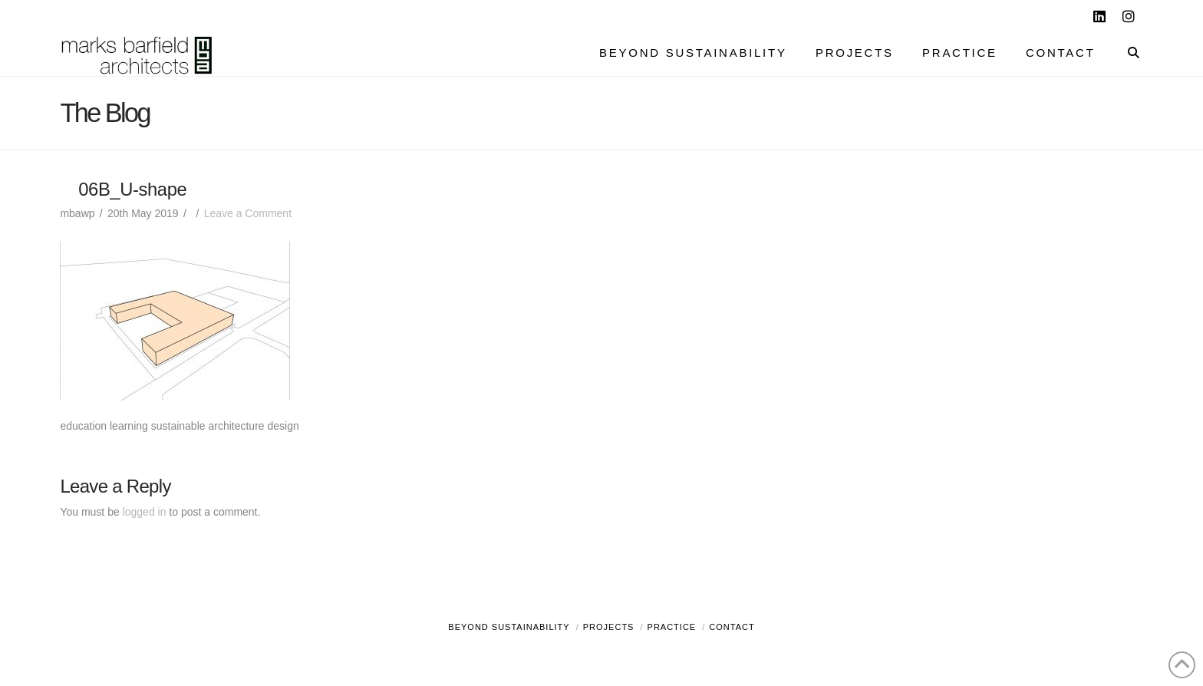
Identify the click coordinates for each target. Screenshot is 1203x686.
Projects (608, 627)
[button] (1188, 14)
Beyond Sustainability (508, 627)
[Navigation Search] (1126, 54)
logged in (144, 512)
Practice (672, 627)
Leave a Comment (248, 213)
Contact (731, 627)
